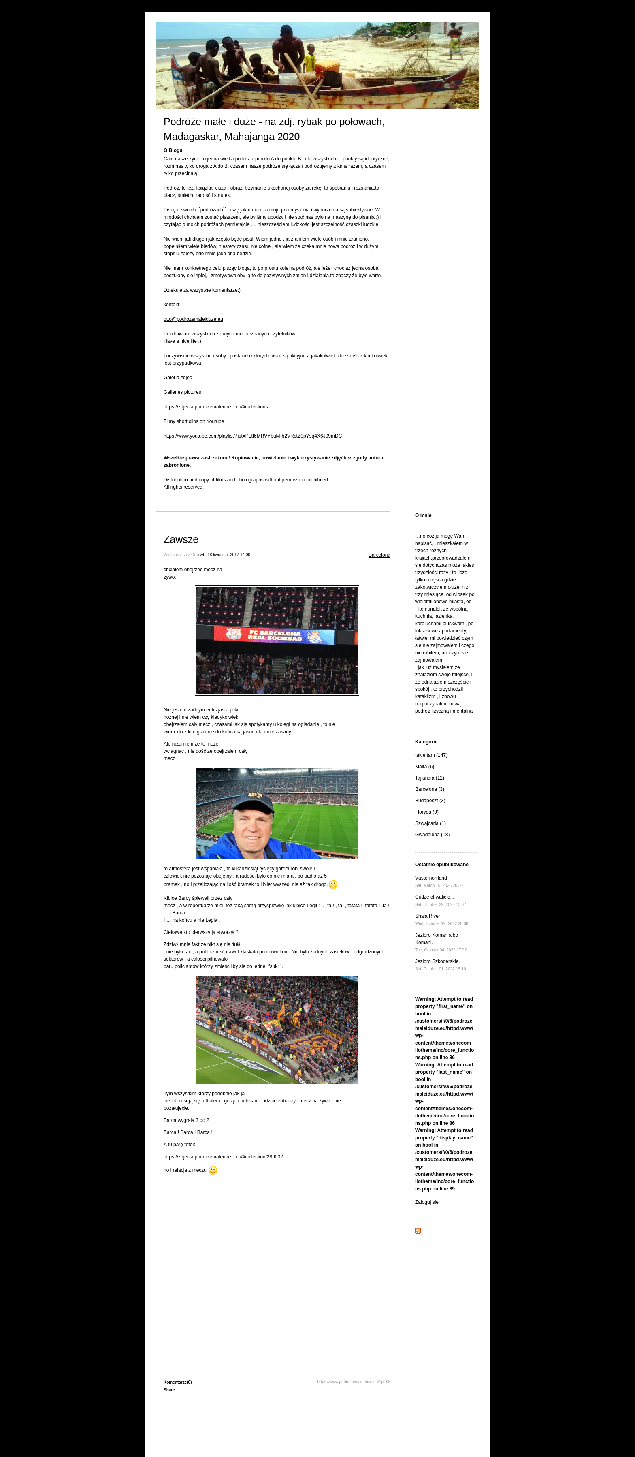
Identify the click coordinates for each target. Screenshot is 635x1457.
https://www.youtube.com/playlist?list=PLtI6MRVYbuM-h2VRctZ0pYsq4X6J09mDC (253, 436)
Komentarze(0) (178, 1382)
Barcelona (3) (429, 789)
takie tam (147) (431, 755)
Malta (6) (424, 766)
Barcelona (379, 555)
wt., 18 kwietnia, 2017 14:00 (225, 555)
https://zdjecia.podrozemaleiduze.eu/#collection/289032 (223, 1157)
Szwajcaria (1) (430, 823)
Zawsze (181, 539)
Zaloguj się (427, 1202)
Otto (195, 555)
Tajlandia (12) (429, 778)
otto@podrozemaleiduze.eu (193, 319)
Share (169, 1390)
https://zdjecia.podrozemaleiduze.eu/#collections (216, 407)
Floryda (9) (427, 812)
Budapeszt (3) (430, 800)
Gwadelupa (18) (432, 834)
